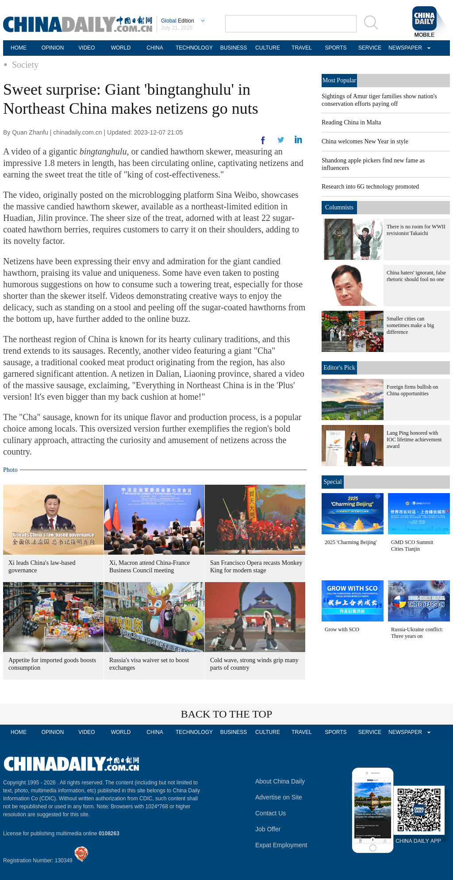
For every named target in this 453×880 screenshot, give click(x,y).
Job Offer (267, 829)
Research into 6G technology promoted (370, 186)
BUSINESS (233, 48)
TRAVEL (302, 48)
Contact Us (270, 813)
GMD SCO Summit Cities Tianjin (412, 545)
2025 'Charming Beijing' (351, 542)
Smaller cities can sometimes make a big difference (410, 325)
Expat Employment (281, 845)
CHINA (154, 48)
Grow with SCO (342, 629)
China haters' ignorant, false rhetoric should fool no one (416, 276)
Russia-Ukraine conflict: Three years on (417, 632)
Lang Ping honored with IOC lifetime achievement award (414, 439)
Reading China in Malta (351, 122)
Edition (177, 21)
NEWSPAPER (403, 48)
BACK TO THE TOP (227, 714)
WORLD (121, 48)
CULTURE (267, 48)
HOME (19, 48)
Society (25, 64)
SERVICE (369, 48)
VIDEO (86, 48)
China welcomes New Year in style (365, 141)
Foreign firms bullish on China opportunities (412, 390)
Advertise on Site (278, 797)
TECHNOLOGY (194, 48)
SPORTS (335, 48)
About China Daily (280, 781)
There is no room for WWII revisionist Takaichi (416, 230)
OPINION (53, 48)
